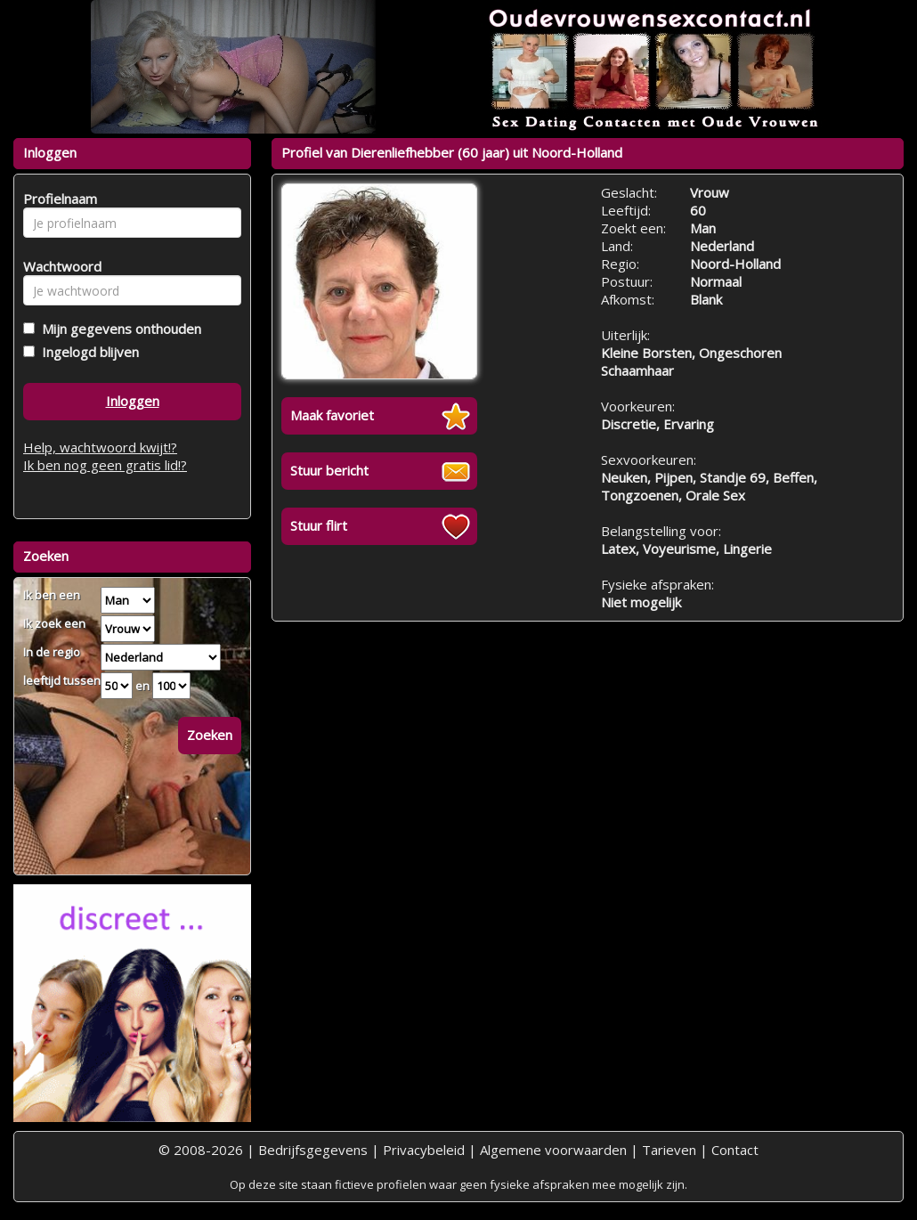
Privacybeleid (424, 1150)
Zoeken (209, 735)
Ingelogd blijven (87, 352)
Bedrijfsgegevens (313, 1150)
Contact (735, 1150)
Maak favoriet (332, 415)
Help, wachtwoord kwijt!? (100, 447)
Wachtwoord (57, 266)
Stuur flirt (318, 525)
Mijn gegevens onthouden (118, 329)
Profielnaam (57, 198)
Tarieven (669, 1150)
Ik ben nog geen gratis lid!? (105, 465)
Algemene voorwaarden (553, 1150)
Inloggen (132, 401)
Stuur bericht (329, 470)
